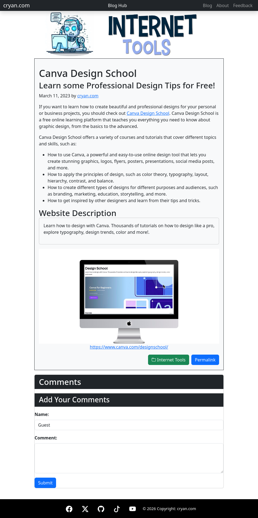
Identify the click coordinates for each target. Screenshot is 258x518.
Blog (207, 5)
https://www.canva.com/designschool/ (129, 347)
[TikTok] (116, 508)
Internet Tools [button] (169, 360)
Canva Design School (148, 113)
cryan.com (16, 5)
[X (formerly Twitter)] (85, 508)
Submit (45, 483)
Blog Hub (117, 5)
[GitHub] (101, 508)
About (222, 5)
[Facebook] (69, 508)
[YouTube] (132, 508)
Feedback (243, 5)
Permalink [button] (205, 360)
